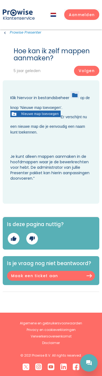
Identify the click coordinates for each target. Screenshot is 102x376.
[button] (81, 14)
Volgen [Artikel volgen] (87, 70)
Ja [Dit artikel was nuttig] (13, 238)
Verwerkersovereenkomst (51, 336)
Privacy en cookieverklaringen (51, 329)
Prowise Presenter (25, 32)
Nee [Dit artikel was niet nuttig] (32, 238)
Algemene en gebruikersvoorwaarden (51, 323)
